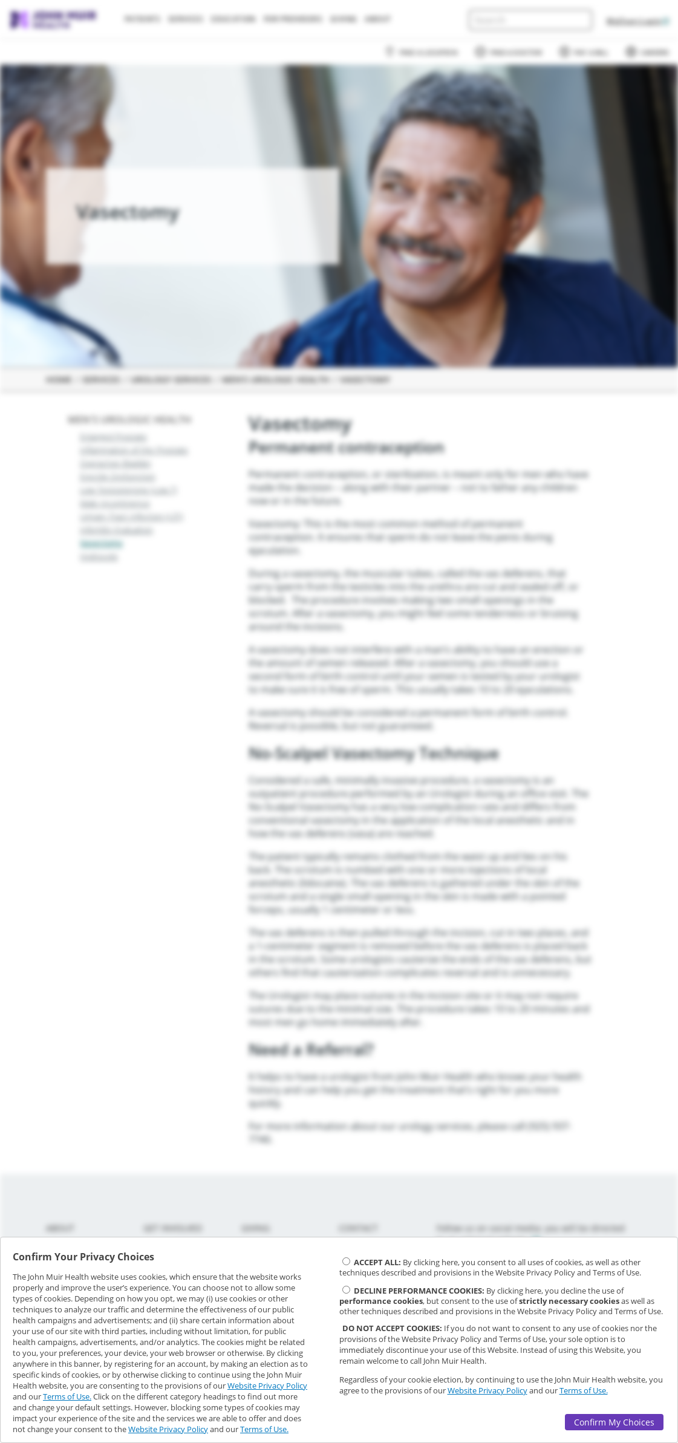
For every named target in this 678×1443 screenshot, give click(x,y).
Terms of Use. (67, 1396)
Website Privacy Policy (267, 1385)
